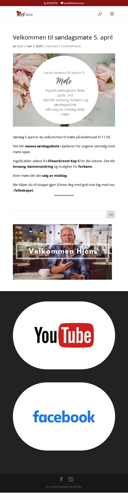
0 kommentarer (71, 46)
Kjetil (20, 46)
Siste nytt (51, 46)
